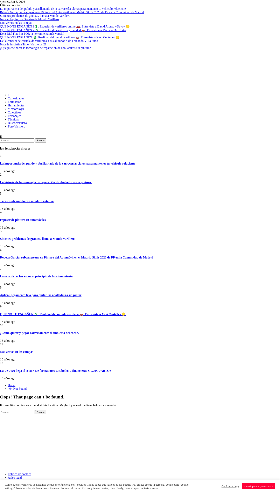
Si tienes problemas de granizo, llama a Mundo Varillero (35, 15)
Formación (14, 102)
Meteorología (16, 109)
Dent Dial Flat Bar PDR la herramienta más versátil (32, 33)
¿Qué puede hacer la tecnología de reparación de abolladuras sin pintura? (45, 48)
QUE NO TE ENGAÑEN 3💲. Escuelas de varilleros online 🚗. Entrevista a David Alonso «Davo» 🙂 (65, 26)
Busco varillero (17, 123)
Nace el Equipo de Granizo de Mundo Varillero (29, 19)
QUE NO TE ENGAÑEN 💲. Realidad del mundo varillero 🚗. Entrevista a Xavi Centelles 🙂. (60, 37)
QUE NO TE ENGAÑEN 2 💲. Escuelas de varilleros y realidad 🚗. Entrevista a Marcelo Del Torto (63, 30)
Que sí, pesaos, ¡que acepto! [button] (258, 486)
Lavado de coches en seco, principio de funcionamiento (36, 276)
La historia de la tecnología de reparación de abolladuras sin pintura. (46, 182)
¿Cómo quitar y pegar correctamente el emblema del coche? (40, 333)
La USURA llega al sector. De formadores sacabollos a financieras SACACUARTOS (55, 370)
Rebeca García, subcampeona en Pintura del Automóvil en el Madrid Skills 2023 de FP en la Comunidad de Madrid (72, 12)
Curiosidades (16, 98)
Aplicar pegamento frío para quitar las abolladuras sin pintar (40, 295)
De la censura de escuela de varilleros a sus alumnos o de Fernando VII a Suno (49, 40)
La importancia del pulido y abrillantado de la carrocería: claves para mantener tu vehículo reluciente (63, 8)
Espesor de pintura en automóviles (23, 219)
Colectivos (14, 112)
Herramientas (16, 105)
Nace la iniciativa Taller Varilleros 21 (23, 44)
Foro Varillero (16, 126)
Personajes (14, 116)
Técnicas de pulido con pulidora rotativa (27, 201)
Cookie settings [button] (230, 486)
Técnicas (13, 119)
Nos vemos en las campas (16, 22)
